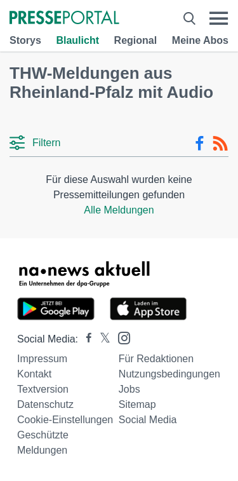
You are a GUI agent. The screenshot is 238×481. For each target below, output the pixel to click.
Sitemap (137, 404)
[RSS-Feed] (220, 143)
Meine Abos (200, 40)
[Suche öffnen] (189, 18)
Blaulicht (77, 40)
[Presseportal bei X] (101, 339)
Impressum (42, 358)
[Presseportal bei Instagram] (120, 337)
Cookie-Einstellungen (65, 419)
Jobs (129, 389)
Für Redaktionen (156, 358)
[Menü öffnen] (218, 18)
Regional (135, 40)
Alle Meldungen (119, 210)
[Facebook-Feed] (199, 143)
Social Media (148, 419)
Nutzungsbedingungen (169, 374)
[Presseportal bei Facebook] (85, 339)
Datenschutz (45, 404)
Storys (25, 40)
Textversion (43, 389)
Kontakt (34, 374)
